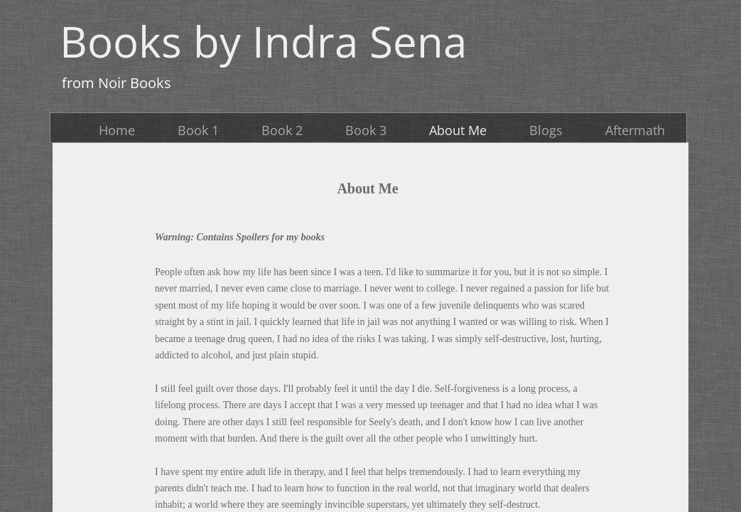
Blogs (546, 130)
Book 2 (282, 130)
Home (117, 130)
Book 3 (365, 130)
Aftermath (635, 130)
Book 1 (198, 130)
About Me (458, 130)
